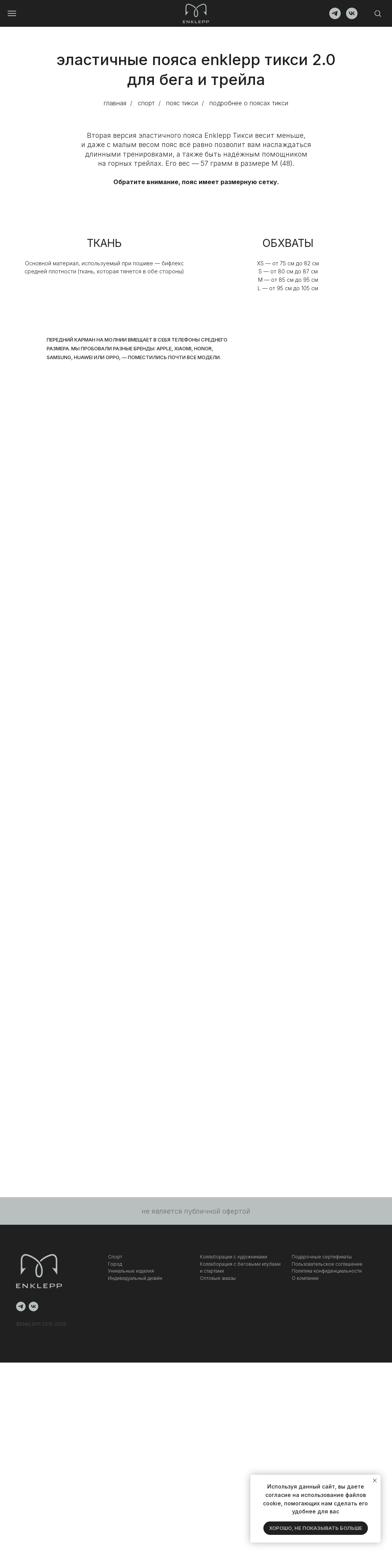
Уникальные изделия (131, 1271)
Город (115, 1264)
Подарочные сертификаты (322, 1257)
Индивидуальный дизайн (135, 1278)
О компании (305, 1278)
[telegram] (335, 17)
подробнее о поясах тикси (248, 103)
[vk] (352, 17)
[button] (377, 13)
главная (115, 103)
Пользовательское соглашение (327, 1264)
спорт (146, 103)
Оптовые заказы (218, 1278)
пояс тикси (182, 103)
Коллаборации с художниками (233, 1257)
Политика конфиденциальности (327, 1271)
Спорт (115, 1257)
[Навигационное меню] (12, 13)
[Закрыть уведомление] (375, 1480)
